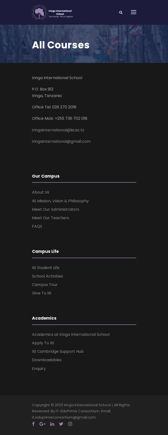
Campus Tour (45, 284)
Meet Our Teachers (50, 218)
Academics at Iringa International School (71, 334)
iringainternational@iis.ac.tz (58, 130)
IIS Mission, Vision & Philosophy (60, 201)
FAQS (37, 226)
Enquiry (39, 368)
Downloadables (47, 360)
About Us (40, 192)
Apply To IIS (43, 343)
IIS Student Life (45, 267)
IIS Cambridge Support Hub (58, 351)
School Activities (47, 276)
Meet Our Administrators (55, 209)
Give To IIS (41, 293)
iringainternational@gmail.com (61, 141)
